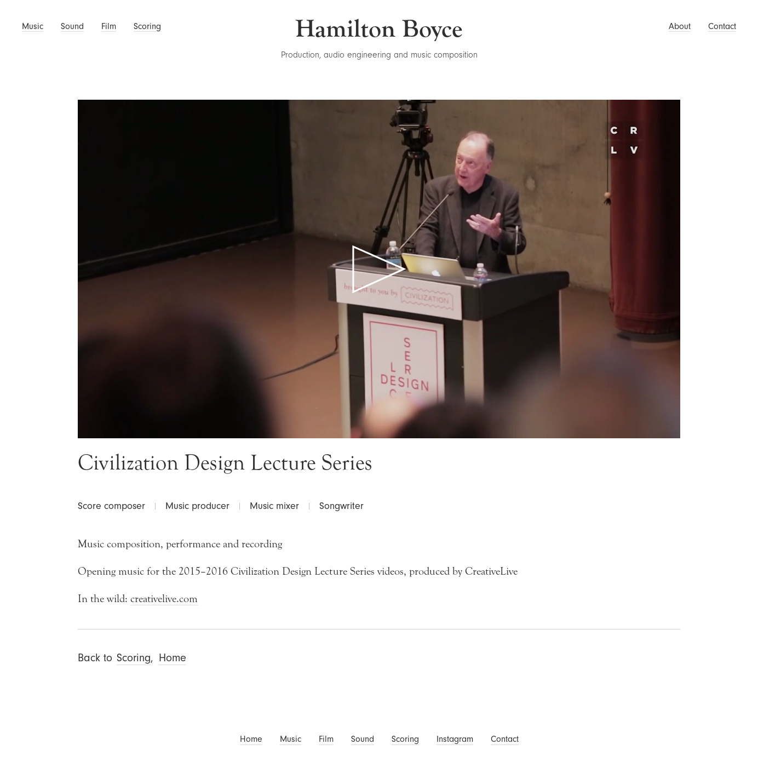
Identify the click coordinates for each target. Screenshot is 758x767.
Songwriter (341, 506)
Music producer (197, 506)
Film (108, 26)
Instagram (455, 739)
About (680, 26)
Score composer (111, 506)
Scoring (147, 26)
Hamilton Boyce (379, 28)
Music (32, 26)
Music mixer (274, 506)
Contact (722, 26)
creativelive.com (164, 598)
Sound (72, 26)
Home (172, 657)
